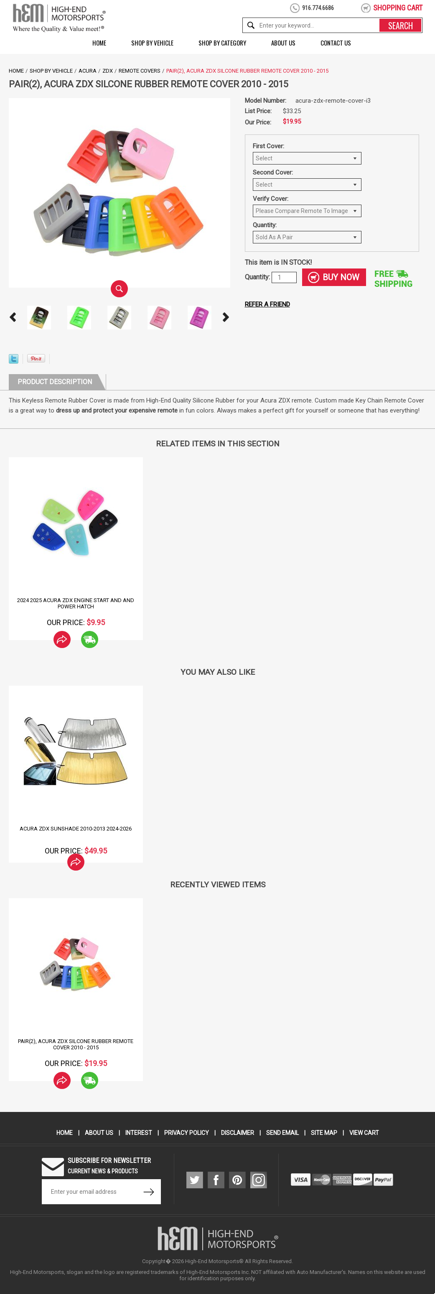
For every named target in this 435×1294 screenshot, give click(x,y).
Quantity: (265, 225)
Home (99, 42)
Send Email (282, 1132)
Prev (13, 317)
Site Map (324, 1132)
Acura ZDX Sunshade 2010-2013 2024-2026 (76, 829)
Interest (138, 1132)
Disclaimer (237, 1132)
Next (226, 317)
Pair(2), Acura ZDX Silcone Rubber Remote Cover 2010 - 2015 (75, 1044)
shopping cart (397, 7)
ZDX (107, 71)
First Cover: (268, 146)
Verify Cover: (270, 199)
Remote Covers (139, 71)
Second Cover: (273, 172)
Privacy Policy (186, 1132)
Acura (88, 71)
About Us (283, 42)
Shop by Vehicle (152, 42)
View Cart (364, 1132)
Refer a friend (267, 304)
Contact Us (336, 42)
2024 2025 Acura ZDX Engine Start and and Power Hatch (75, 603)
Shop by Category (222, 42)
